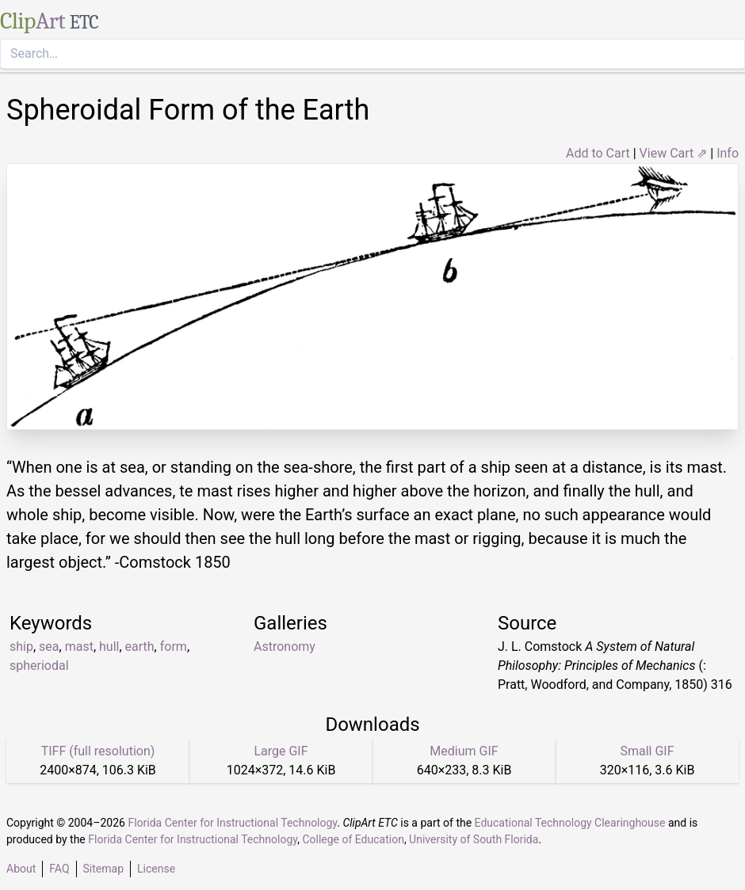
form (173, 646)
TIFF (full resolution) (98, 751)
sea (49, 646)
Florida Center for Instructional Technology (232, 822)
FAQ (59, 868)
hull (109, 646)
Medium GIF (464, 751)
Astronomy (284, 646)
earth (140, 646)
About (21, 868)
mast (79, 646)
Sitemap (103, 868)
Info (727, 153)
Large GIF (281, 751)
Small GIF (647, 751)
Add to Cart (598, 153)
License (156, 868)
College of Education (353, 839)
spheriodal (39, 665)
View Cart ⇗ (674, 153)
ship (21, 646)
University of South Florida (473, 839)
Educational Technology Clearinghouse (570, 822)
